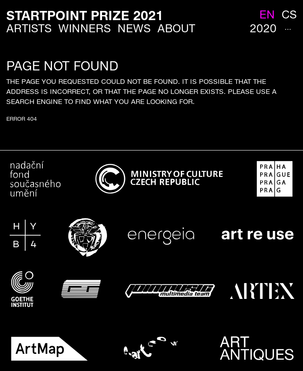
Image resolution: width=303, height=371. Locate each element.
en (267, 14)
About (176, 28)
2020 (263, 28)
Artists (29, 28)
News (134, 28)
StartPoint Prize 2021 (84, 15)
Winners (84, 28)
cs (289, 14)
